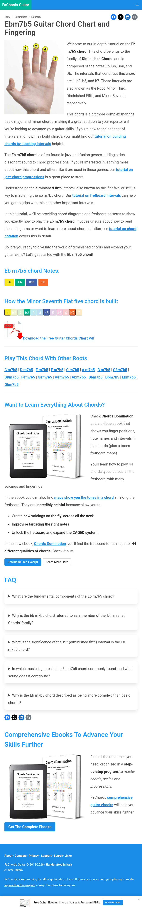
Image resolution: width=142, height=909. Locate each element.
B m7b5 (103, 370)
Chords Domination (50, 543)
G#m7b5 (45, 377)
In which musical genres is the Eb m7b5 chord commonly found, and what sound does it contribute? (70, 672)
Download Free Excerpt (23, 562)
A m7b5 (88, 370)
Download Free (112, 902)
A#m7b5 (62, 377)
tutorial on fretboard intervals (96, 195)
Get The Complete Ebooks (29, 827)
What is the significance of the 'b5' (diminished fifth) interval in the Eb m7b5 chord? (66, 646)
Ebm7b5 (129, 377)
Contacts (20, 855)
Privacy (34, 855)
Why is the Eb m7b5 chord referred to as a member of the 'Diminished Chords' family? (67, 619)
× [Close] (139, 899)
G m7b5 (72, 370)
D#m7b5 (11, 377)
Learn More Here (57, 562)
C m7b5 (10, 370)
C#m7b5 (120, 370)
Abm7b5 (79, 377)
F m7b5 (57, 370)
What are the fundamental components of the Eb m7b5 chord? (63, 596)
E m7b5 (42, 370)
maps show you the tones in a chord (84, 497)
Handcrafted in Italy (59, 864)
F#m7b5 (28, 377)
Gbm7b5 (11, 384)
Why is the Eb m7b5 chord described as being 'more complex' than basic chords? (69, 699)
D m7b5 (26, 370)
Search (58, 855)
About (8, 855)
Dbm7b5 (112, 377)
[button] (137, 5)
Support (46, 855)
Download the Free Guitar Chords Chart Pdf (49, 338)
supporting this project (19, 885)
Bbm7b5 (96, 377)
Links (68, 855)
